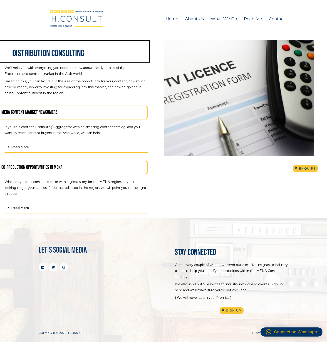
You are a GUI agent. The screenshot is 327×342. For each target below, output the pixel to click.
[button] (76, 147)
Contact (277, 18)
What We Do (224, 18)
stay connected (195, 252)
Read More (20, 147)
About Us (194, 18)
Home (172, 18)
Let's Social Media (63, 250)
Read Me (253, 18)
